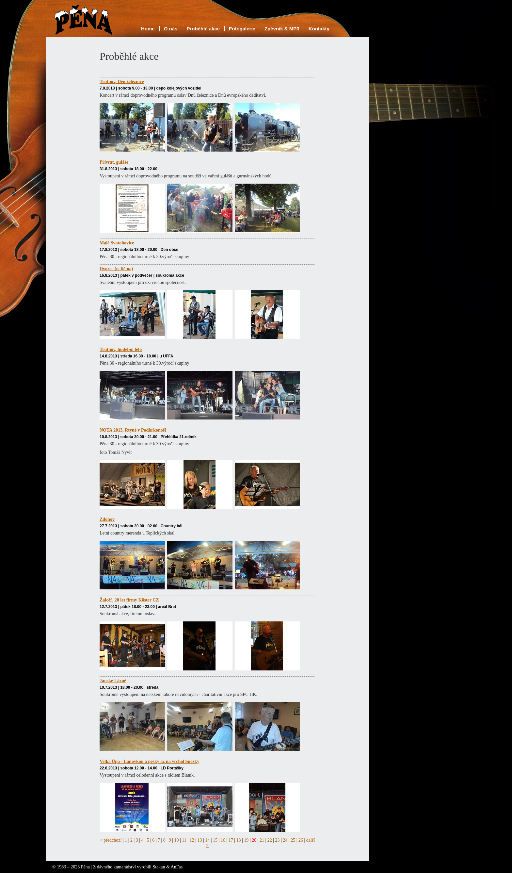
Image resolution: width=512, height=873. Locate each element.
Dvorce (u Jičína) (116, 268)
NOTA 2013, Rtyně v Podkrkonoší (133, 430)
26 (300, 840)
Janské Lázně (113, 680)
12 (192, 840)
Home (148, 28)
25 (293, 840)
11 (184, 840)
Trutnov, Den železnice (122, 81)
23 (277, 840)
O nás (171, 28)
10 (176, 840)
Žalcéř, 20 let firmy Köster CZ (129, 600)
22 (269, 840)
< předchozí (111, 840)
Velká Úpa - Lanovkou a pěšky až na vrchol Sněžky (149, 761)
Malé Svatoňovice (117, 242)
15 (215, 840)
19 (246, 840)
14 (207, 840)
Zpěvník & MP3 (281, 28)
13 (199, 840)
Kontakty (319, 28)
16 (223, 840)
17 (231, 840)
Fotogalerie (242, 28)
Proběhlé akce (203, 28)
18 (238, 840)
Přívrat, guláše (114, 162)
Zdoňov (107, 519)
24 (285, 840)
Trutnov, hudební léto (121, 349)
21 (262, 840)
